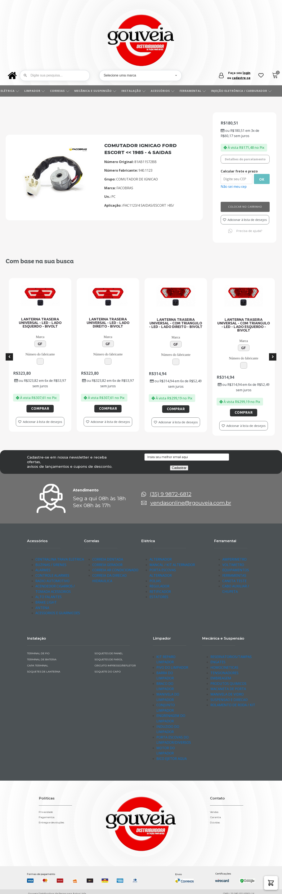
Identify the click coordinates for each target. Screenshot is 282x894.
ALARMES (42, 570)
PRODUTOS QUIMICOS (228, 683)
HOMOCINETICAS (224, 667)
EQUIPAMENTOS (235, 570)
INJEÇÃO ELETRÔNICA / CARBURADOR (246, 91)
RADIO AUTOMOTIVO (52, 581)
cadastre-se (241, 78)
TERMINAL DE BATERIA (42, 659)
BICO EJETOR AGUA (171, 758)
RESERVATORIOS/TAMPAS (231, 656)
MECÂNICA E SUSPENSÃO (100, 91)
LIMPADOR (39, 91)
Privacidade (46, 812)
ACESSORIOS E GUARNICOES (57, 613)
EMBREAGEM (220, 678)
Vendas (214, 812)
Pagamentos (46, 817)
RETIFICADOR (160, 591)
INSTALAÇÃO (138, 91)
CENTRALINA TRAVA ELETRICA (59, 559)
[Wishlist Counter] (261, 75)
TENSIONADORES (224, 673)
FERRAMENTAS (234, 575)
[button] (271, 883)
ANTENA (42, 607)
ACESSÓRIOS (167, 91)
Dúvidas (215, 822)
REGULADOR (159, 586)
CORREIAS (64, 91)
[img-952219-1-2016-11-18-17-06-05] (54, 204)
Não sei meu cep (234, 186)
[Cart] (275, 75)
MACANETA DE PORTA (228, 689)
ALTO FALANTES (48, 597)
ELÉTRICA (14, 91)
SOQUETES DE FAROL (108, 659)
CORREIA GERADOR (107, 564)
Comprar (49, 408)
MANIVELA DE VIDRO (227, 694)
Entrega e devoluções (51, 822)
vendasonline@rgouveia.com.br (190, 502)
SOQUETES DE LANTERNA (43, 671)
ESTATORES (158, 597)
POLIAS (155, 581)
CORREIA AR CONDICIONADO (115, 570)
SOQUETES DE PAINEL (108, 653)
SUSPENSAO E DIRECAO (229, 699)
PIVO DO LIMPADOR (172, 667)
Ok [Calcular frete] (261, 179)
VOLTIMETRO (233, 564)
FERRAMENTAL (197, 91)
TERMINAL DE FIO (38, 653)
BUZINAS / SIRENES (50, 564)
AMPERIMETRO (234, 559)
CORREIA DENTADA (107, 559)
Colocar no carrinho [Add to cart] (245, 207)
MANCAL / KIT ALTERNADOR (172, 564)
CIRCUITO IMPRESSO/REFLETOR (115, 665)
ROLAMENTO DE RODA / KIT (232, 705)
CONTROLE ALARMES (52, 575)
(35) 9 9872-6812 (170, 494)
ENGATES (217, 662)
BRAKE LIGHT (46, 602)
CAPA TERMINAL (37, 665)
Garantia (215, 817)
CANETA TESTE (234, 581)
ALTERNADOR (160, 559)
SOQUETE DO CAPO (107, 671)
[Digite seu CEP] (236, 179)
